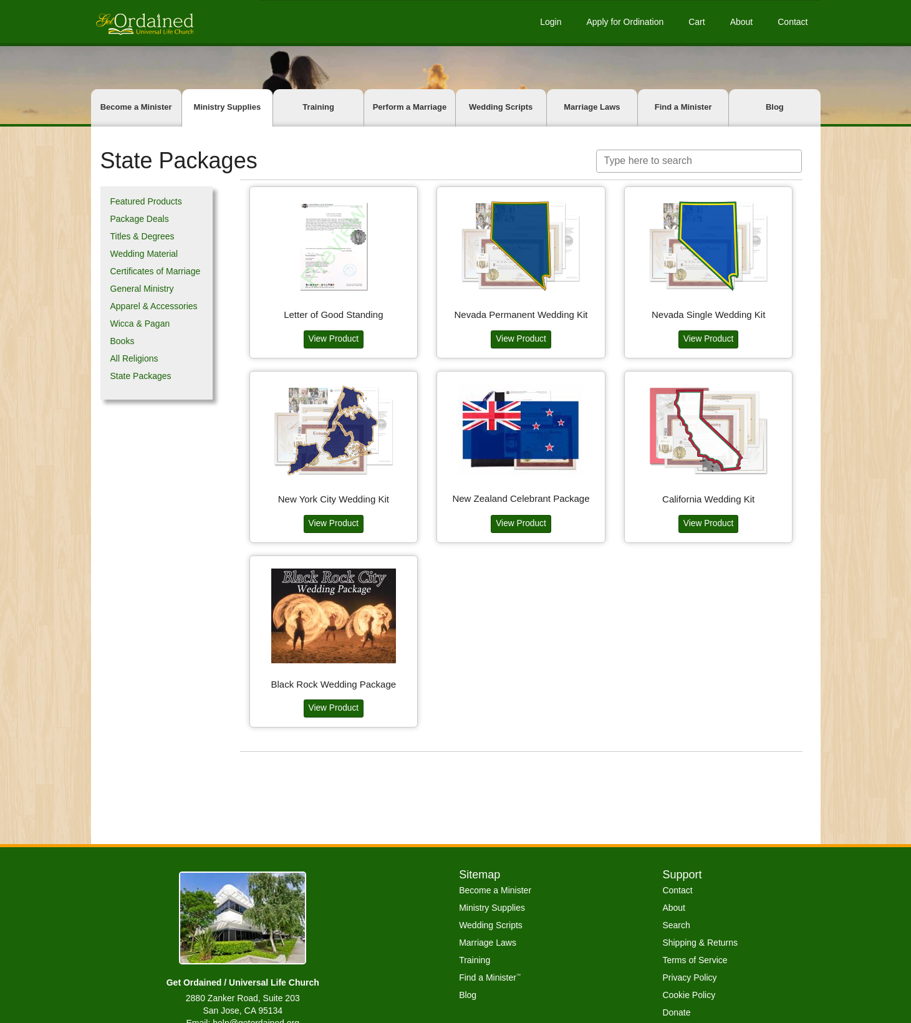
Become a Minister (136, 107)
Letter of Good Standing (333, 313)
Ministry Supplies (227, 107)
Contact (792, 22)
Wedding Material (144, 254)
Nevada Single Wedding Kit (708, 313)
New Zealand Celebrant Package (520, 497)
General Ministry (142, 289)
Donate (676, 1012)
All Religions (134, 358)
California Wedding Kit (708, 497)
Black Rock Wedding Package (333, 683)
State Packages (140, 376)
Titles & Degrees (142, 236)
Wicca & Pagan (140, 324)
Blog (775, 107)
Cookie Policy (688, 995)
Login (550, 22)
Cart (696, 22)
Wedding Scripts (501, 107)
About (741, 22)
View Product (333, 337)
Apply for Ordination (624, 22)
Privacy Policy (689, 977)
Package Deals (139, 219)
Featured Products (146, 201)
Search (676, 925)
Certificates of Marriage (155, 271)
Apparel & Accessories (154, 306)
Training (318, 107)
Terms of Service (694, 960)
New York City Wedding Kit (333, 497)
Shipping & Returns (700, 943)
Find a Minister (683, 107)
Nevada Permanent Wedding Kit (520, 313)
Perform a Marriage (410, 107)
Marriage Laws (592, 107)
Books (122, 341)
